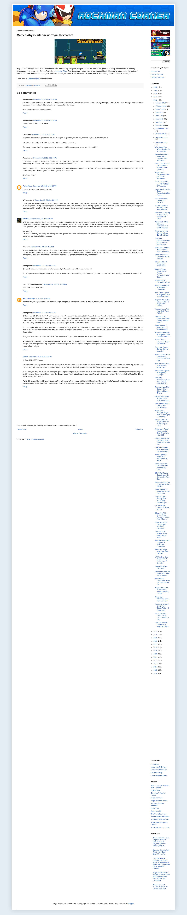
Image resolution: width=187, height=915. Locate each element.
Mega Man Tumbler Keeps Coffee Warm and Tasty (162, 249)
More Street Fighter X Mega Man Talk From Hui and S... (162, 335)
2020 (156, 654)
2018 (156, 647)
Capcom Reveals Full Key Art (161, 852)
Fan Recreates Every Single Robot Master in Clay (162, 616)
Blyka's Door (155, 790)
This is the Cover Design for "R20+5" (161, 200)
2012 (156, 100)
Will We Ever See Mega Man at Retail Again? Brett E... (161, 560)
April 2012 (159, 113)
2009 (156, 90)
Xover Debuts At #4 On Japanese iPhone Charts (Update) (162, 166)
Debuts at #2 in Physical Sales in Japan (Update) (161, 842)
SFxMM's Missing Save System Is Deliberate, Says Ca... (162, 476)
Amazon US (155, 71)
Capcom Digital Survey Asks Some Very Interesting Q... (161, 499)
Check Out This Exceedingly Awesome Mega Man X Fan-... (162, 516)
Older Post (139, 429)
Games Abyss (33, 79)
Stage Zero (155, 808)
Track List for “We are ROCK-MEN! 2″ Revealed (162, 184)
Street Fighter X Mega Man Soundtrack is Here (161, 458)
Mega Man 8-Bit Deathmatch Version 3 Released (161, 525)
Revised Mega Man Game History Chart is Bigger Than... (162, 390)
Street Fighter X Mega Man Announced (161, 264)
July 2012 (159, 122)
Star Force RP (156, 811)
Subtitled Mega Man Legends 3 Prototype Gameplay (162, 543)
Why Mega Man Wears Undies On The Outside (162, 149)
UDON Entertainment (159, 775)
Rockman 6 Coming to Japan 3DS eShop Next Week (162, 216)
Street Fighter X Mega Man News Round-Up (162, 491)
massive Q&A (61, 71)
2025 (156, 670)
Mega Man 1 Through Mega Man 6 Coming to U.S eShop (162, 414)
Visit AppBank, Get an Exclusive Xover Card (162, 365)
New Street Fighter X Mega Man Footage (162, 373)
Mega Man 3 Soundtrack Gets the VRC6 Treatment (162, 176)
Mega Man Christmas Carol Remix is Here (162, 599)
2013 (156, 631)
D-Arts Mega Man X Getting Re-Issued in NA (162, 405)
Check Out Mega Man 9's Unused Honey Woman (162, 449)
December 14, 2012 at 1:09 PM (40, 357)
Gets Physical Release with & (161, 863)
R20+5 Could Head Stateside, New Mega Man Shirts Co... (162, 441)
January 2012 (161, 103)
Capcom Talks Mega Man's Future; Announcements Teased (162, 273)
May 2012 (159, 116)
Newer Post (21, 429)
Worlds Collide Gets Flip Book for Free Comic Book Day (162, 357)
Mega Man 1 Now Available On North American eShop (161, 591)
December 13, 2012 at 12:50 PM (44, 186)
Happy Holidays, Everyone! (161, 567)
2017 (156, 644)
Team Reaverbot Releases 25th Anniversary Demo (161, 467)
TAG (24, 298)
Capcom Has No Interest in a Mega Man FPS (161, 624)
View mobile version (80, 433)
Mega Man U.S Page (158, 767)
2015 (156, 638)
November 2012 (161, 137)
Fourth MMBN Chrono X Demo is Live (162, 508)
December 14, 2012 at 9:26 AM (44, 313)
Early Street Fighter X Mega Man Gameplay (162, 287)
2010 (156, 94)
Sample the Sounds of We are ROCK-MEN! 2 (162, 484)
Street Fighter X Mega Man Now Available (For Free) (162, 423)
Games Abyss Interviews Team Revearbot (162, 342)
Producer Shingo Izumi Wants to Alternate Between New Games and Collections (161, 876)
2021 (156, 657)
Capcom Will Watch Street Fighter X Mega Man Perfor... (162, 303)
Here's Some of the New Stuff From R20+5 (162, 311)
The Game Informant (158, 814)
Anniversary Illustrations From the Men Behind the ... (162, 581)
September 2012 (162, 129)
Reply (25, 113)
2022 (156, 660)
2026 (156, 673)
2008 (156, 87)
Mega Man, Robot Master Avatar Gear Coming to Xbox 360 (162, 432)
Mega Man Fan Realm (159, 801)
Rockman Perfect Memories (157, 804)
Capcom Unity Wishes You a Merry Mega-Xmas (161, 534)
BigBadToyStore (157, 74)
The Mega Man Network (160, 819)
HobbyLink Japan (157, 77)
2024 (156, 667)
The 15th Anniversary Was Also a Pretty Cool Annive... (162, 381)
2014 (156, 634)
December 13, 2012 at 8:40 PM (44, 266)
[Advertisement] (161, 717)
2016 (156, 641)
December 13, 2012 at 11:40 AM (45, 99)
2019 (156, 651)
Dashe (25, 357)
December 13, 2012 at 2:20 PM (41, 219)
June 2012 (160, 119)
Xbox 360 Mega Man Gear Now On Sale (161, 552)
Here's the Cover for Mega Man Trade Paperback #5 (162, 573)
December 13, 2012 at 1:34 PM (46, 200)
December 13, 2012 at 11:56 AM (45, 120)
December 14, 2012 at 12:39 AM (55, 284)
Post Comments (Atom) (35, 439)
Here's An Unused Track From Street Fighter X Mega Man (162, 607)
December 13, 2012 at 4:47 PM (42, 247)
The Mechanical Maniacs (160, 817)
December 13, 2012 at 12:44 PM (45, 158)
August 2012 (160, 125)
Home (80, 429)
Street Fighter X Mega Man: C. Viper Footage (161, 327)
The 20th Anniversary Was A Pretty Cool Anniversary (162, 241)
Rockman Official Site (159, 770)
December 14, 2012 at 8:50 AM (38, 298)
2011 (156, 97)
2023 (156, 664)
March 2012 (160, 109)
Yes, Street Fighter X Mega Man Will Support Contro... (162, 295)
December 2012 (161, 142)
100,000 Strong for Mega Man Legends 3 (160, 786)
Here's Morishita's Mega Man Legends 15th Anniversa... (161, 157)
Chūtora (26, 219)
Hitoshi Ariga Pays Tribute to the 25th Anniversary (162, 398)
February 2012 (161, 106)
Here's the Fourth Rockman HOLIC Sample (162, 257)
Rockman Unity (156, 773)
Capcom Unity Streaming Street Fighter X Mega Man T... (162, 319)
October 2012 (161, 134)
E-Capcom (155, 764)
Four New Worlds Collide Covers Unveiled (161, 349)
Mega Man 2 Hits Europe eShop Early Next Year (161, 233)
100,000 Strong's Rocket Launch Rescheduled (161, 207)
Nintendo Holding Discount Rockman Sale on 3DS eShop (161, 225)
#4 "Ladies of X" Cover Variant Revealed (160, 887)
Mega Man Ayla (156, 798)
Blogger (131, 904)
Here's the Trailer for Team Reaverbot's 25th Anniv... (162, 192)
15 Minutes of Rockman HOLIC (162, 281)
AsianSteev (27, 186)
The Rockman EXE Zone (160, 827)
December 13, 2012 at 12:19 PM (43, 134)
